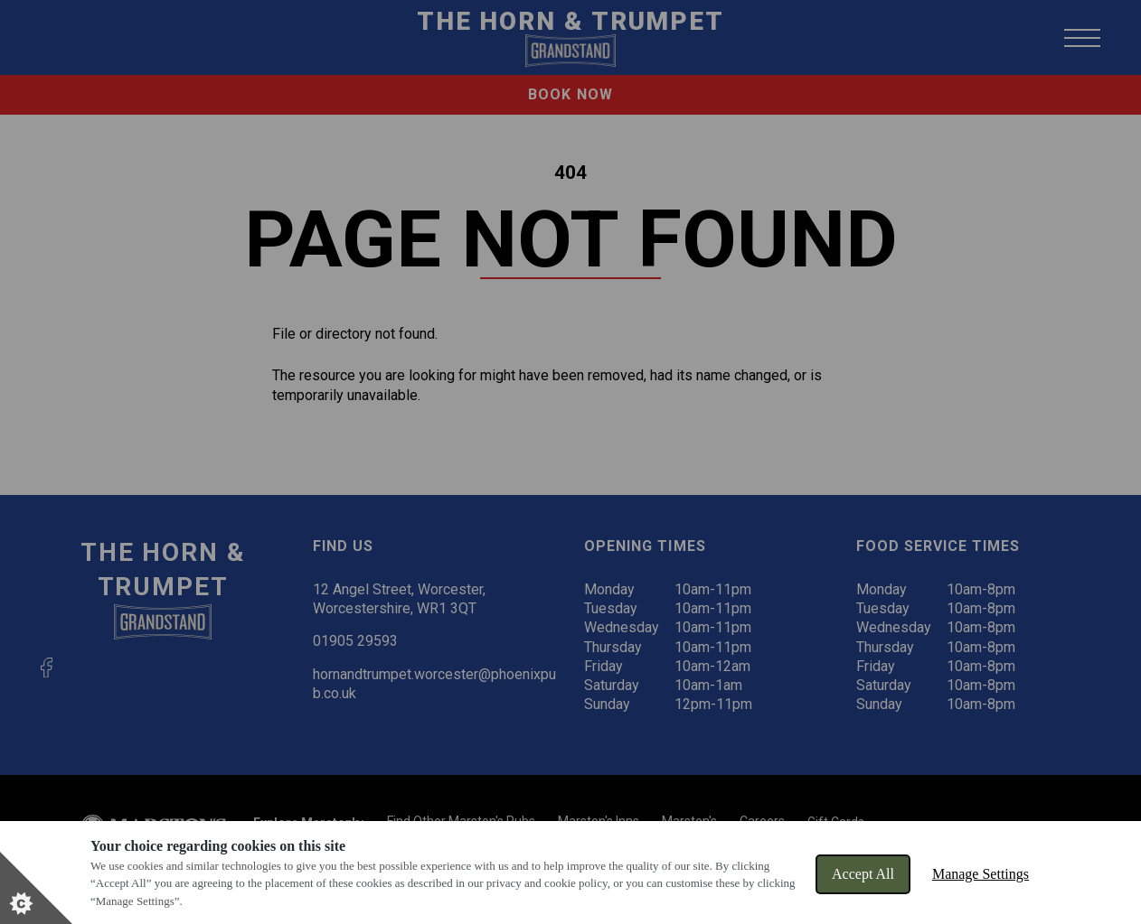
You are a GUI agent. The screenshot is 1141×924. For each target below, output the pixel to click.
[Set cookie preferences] (36, 888)
